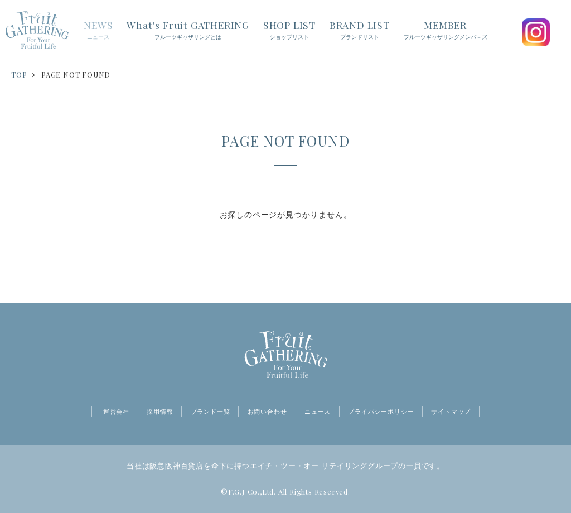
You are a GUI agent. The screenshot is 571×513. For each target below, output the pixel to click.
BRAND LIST (360, 30)
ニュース (317, 411)
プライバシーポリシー (381, 411)
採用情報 (160, 411)
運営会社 (116, 411)
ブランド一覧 (210, 411)
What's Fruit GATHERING (188, 30)
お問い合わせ (267, 411)
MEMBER (445, 30)
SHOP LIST (289, 30)
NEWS (98, 30)
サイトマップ (451, 411)
